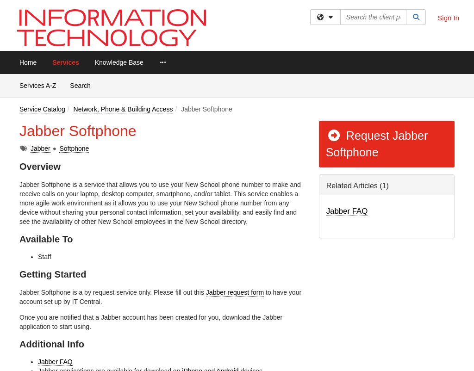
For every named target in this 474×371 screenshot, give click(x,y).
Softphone (74, 148)
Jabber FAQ (55, 361)
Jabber (40, 148)
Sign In (448, 18)
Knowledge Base (119, 62)
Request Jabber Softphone (377, 144)
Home (28, 62)
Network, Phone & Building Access (123, 109)
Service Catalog (42, 109)
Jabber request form (235, 292)
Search (83, 84)
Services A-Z (37, 85)
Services (65, 62)
